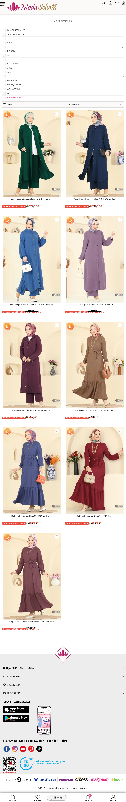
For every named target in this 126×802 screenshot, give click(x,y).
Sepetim (88, 797)
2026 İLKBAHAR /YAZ (16, 34)
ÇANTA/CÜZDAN (14, 84)
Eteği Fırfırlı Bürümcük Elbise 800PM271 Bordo (94, 516)
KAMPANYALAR (14, 97)
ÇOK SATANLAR (14, 89)
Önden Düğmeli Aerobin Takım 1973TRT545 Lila (94, 304)
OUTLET (10, 93)
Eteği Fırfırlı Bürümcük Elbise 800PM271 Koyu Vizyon (94, 410)
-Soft (45, 786)
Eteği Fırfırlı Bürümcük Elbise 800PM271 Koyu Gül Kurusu (31, 621)
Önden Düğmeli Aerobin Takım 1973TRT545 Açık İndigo (31, 304)
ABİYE (9, 68)
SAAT (9, 55)
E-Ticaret (52, 786)
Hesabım (113, 797)
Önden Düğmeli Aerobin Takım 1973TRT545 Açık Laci (95, 199)
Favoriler (37, 797)
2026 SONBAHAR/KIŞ (16, 30)
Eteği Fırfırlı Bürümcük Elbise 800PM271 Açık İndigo (31, 516)
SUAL (9, 72)
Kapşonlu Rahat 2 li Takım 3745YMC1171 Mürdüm (31, 410)
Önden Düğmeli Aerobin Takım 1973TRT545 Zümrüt (31, 199)
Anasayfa (13, 797)
